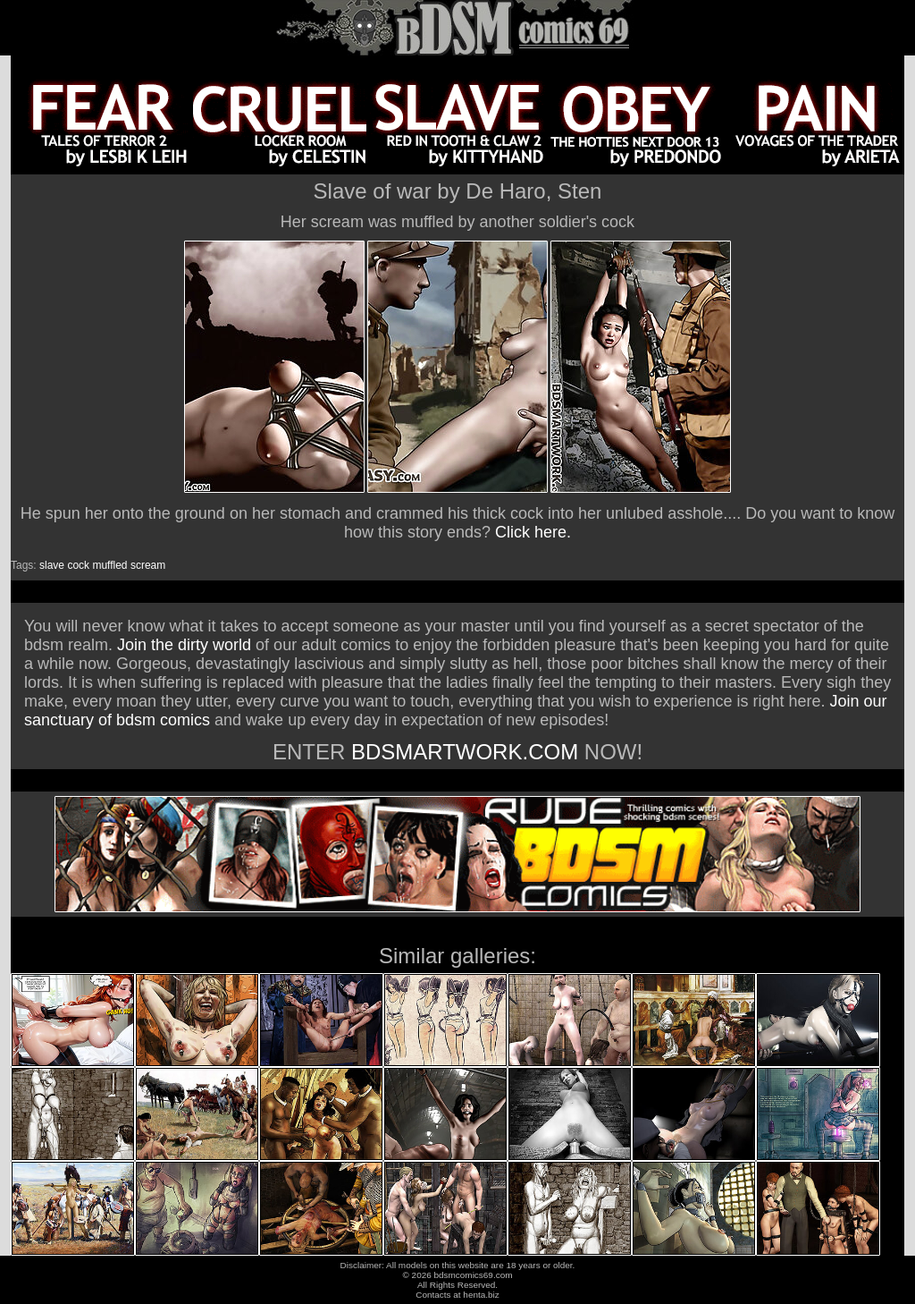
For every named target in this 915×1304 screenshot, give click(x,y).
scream (147, 565)
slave (51, 565)
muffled (109, 565)
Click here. (533, 532)
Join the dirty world (184, 645)
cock (78, 565)
